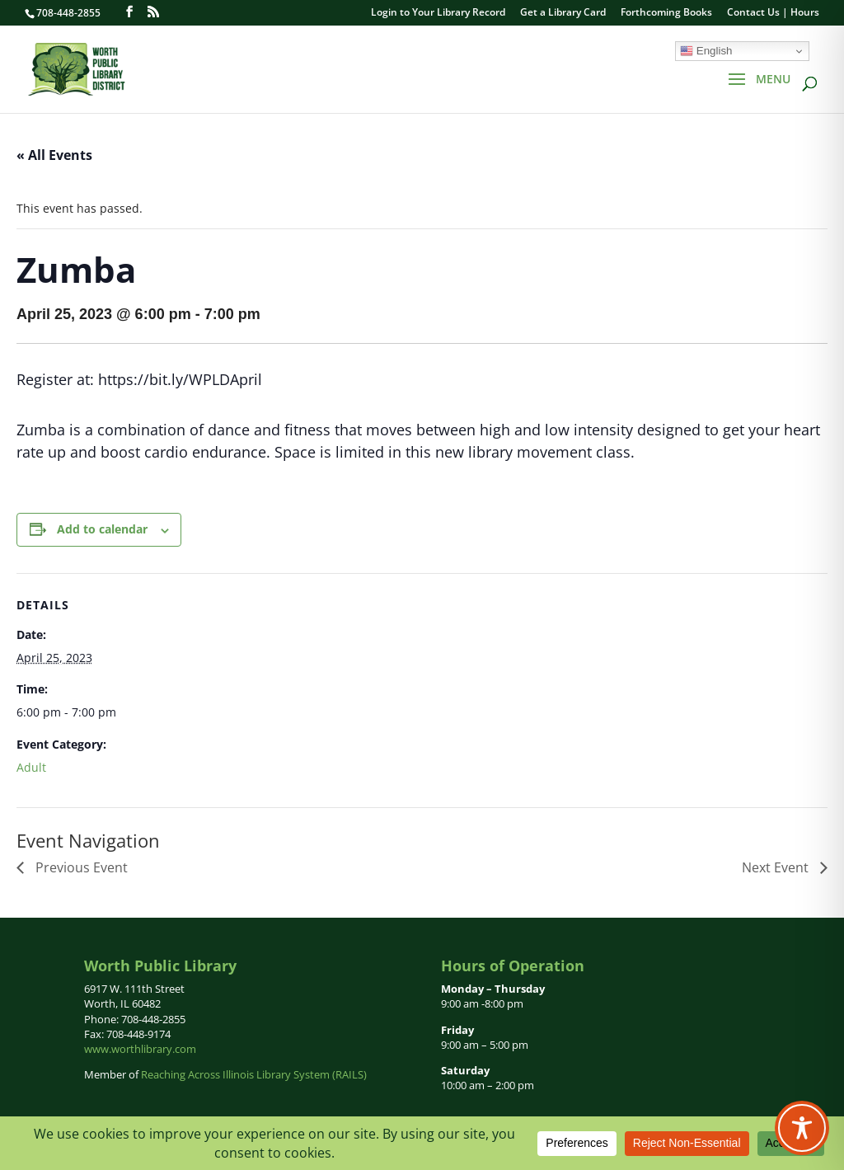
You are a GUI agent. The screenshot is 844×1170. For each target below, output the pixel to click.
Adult (31, 767)
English (706, 51)
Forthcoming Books (666, 13)
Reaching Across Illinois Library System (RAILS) (254, 1074)
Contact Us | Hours (773, 13)
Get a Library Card (563, 13)
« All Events (54, 155)
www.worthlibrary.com (140, 1048)
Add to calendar (102, 529)
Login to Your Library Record (438, 13)
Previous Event (80, 867)
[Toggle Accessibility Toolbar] (802, 1128)
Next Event (777, 867)
